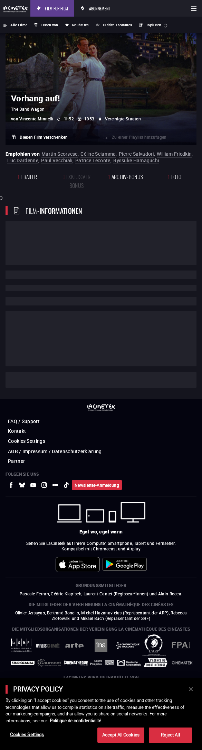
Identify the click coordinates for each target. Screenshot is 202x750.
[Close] (191, 689)
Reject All (170, 735)
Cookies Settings (27, 734)
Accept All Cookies (121, 735)
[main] (101, 714)
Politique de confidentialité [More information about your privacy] (75, 720)
